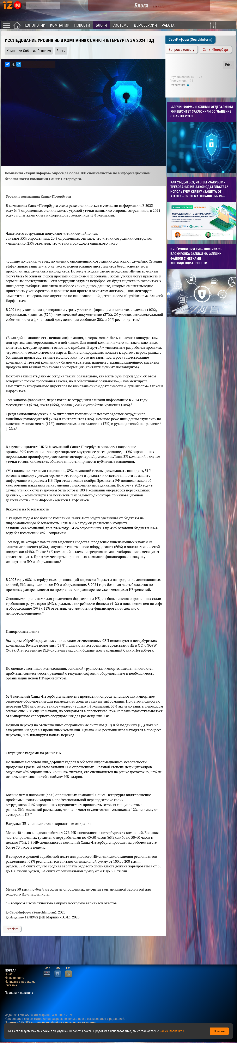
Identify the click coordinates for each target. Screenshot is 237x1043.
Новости (82, 25)
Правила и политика (19, 993)
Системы (121, 25)
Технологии (34, 25)
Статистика (180, 85)
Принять (219, 1031)
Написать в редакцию (20, 982)
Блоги (101, 25)
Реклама (11, 985)
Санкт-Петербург (216, 50)
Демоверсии (145, 25)
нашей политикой (172, 1031)
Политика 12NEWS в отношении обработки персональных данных (51, 1022)
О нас (8, 974)
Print (228, 65)
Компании (60, 25)
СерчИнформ (12, 928)
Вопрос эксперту (181, 50)
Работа (168, 25)
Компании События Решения (28, 51)
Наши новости (14, 978)
